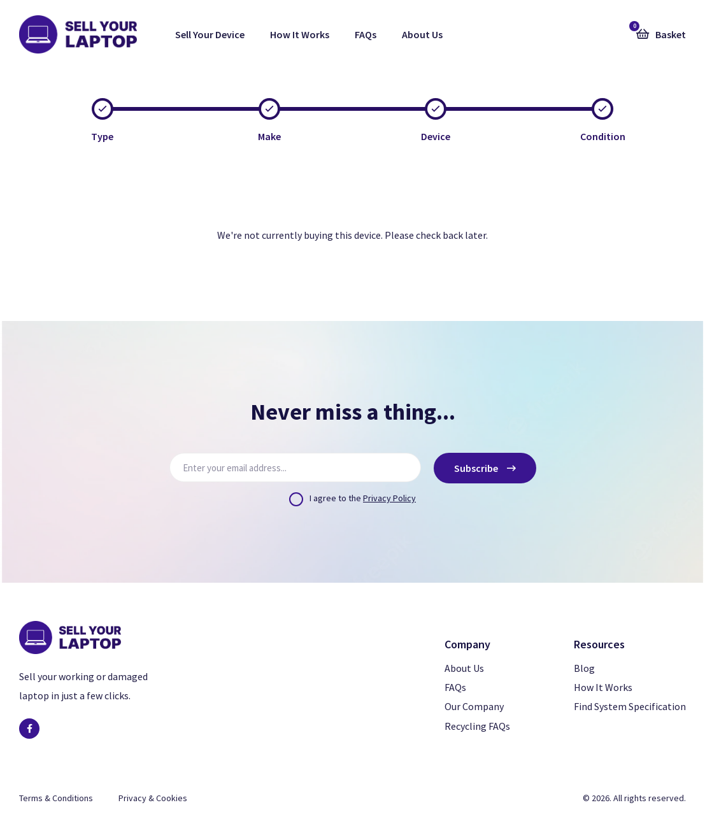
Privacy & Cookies (152, 798)
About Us (422, 34)
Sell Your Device (210, 34)
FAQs (365, 34)
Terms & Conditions (56, 798)
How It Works (299, 34)
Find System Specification (630, 706)
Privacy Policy (389, 498)
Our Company (474, 706)
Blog (584, 668)
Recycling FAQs (477, 726)
